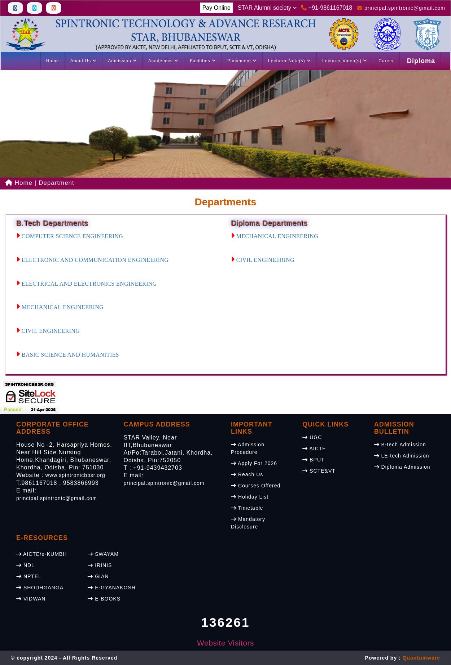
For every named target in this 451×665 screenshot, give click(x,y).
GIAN (98, 576)
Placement (242, 60)
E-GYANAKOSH (112, 587)
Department (56, 182)
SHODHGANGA (40, 587)
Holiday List (249, 497)
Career (386, 60)
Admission (122, 60)
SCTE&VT (318, 471)
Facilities (203, 60)
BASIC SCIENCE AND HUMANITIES (67, 355)
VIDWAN (30, 599)
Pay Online (216, 8)
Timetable (247, 508)
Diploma (421, 60)
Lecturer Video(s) (344, 60)
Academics (163, 60)
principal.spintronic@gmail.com (56, 498)
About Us (83, 60)
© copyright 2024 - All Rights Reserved (64, 658)
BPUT (313, 460)
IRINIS (100, 565)
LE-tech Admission (401, 456)
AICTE (314, 448)
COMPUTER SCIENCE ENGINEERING (69, 236)
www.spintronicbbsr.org (75, 475)
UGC (312, 437)
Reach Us (247, 474)
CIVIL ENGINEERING (48, 331)
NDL (25, 565)
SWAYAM (103, 554)
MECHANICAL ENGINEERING (60, 307)
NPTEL (28, 576)
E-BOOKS (104, 599)
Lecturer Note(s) (289, 60)
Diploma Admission (402, 467)
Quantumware (421, 658)
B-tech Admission (400, 444)
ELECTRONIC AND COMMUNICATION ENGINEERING (92, 260)
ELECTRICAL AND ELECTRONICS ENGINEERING (86, 284)
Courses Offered (255, 485)
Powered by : (402, 658)
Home (52, 60)
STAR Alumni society (267, 8)
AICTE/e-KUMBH (41, 554)
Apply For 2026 (254, 463)
